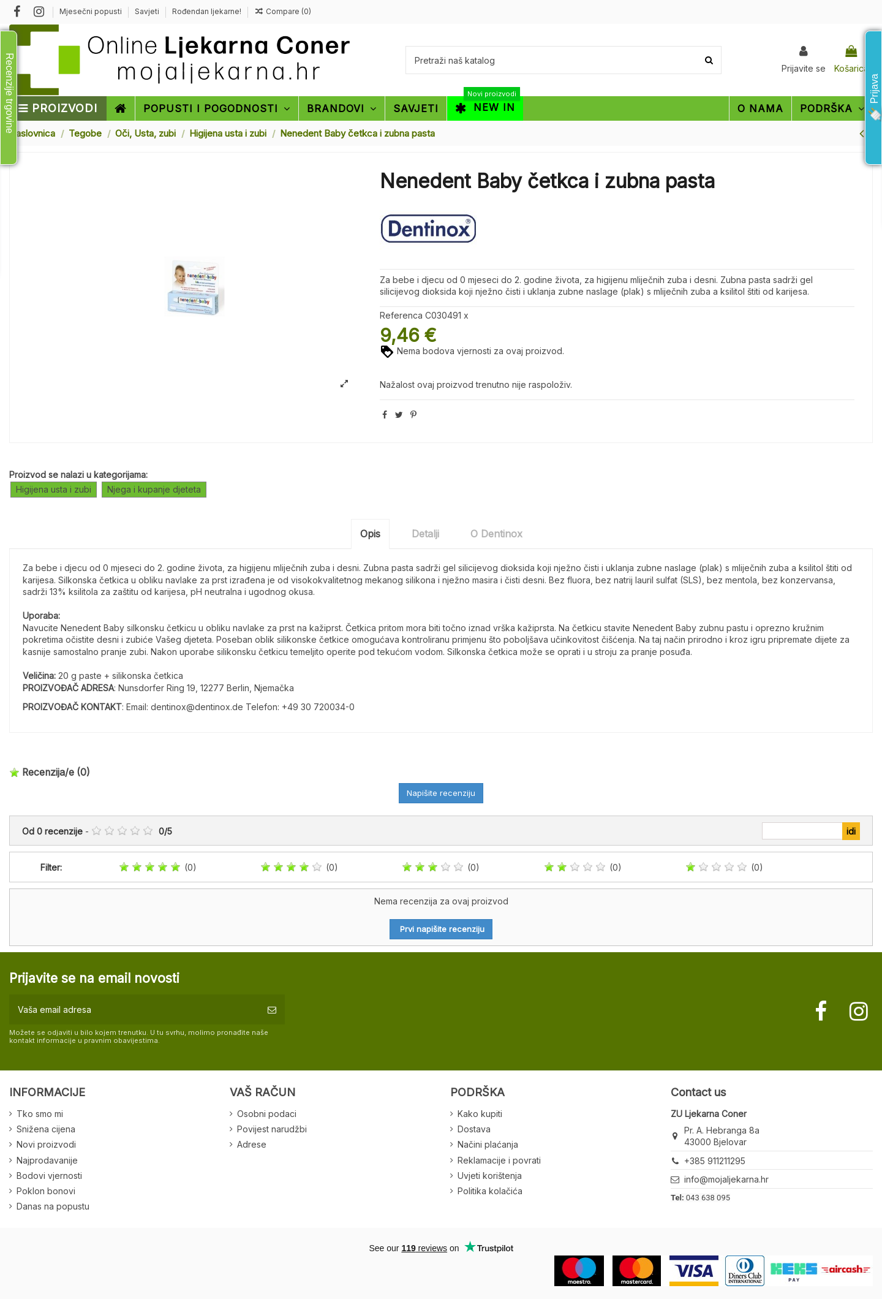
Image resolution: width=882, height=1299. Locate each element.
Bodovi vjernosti (49, 1175)
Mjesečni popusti (91, 11)
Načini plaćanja (488, 1144)
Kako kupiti (480, 1113)
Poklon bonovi (46, 1191)
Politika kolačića (490, 1191)
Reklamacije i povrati (499, 1160)
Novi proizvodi (46, 1144)
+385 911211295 (714, 1161)
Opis (370, 534)
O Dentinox (496, 534)
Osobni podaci (266, 1113)
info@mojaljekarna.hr (726, 1179)
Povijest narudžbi (272, 1129)
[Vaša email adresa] (134, 1009)
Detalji (425, 534)
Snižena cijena (46, 1129)
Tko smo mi (40, 1113)
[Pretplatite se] (272, 1009)
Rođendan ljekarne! (206, 11)
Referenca (401, 315)
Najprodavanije (47, 1160)
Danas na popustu (53, 1206)
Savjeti (148, 11)
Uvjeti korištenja (490, 1175)
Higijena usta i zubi (53, 489)
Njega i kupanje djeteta (154, 489)
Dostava (474, 1129)
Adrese (251, 1144)
